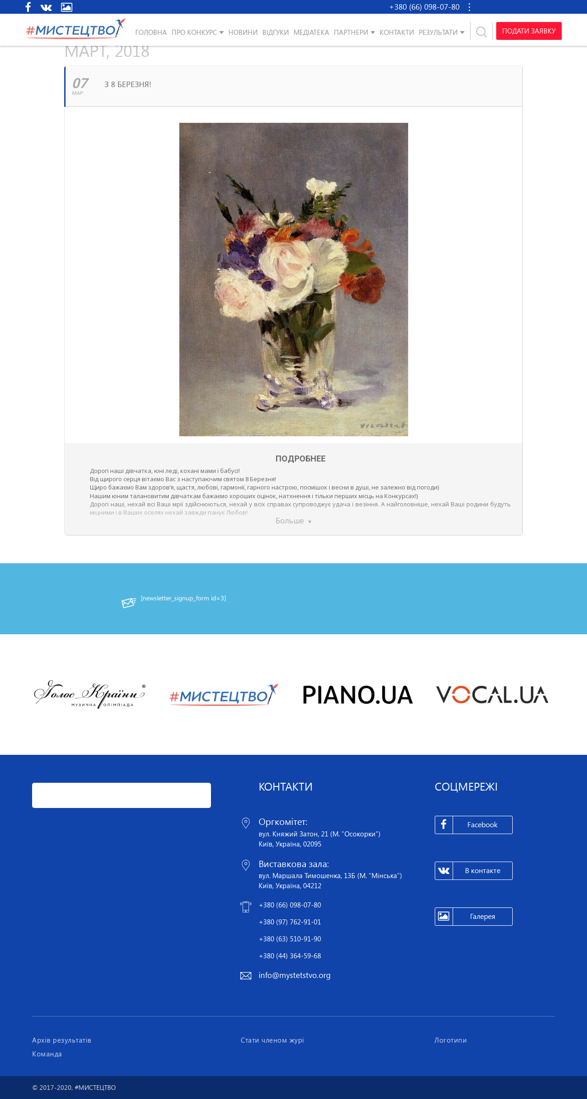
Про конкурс (194, 32)
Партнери (351, 32)
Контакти (397, 32)
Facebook (466, 825)
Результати (438, 32)
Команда (47, 1053)
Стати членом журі (273, 1039)
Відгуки (275, 32)
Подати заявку (528, 31)
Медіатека (311, 32)
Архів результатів (62, 1039)
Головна (151, 32)
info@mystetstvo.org (295, 975)
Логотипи (450, 1039)
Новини (243, 32)
